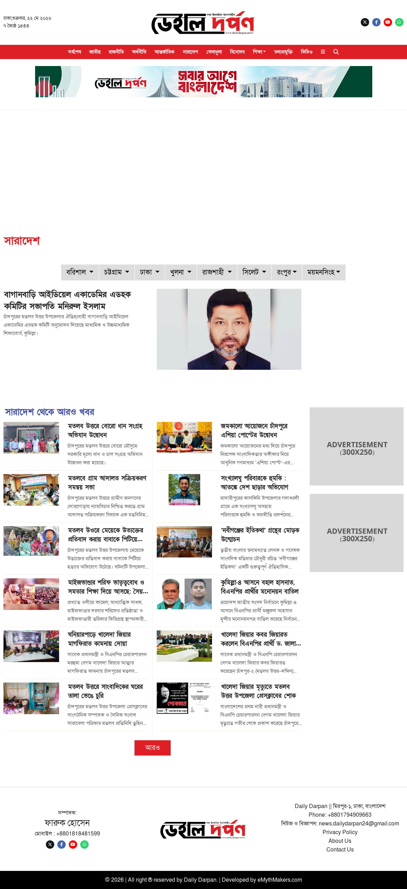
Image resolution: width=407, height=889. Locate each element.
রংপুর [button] (284, 272)
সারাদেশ (190, 52)
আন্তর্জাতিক (164, 52)
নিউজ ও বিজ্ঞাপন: (300, 823)
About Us (339, 841)
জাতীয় (94, 52)
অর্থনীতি (139, 52)
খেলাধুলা (214, 52)
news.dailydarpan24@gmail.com (359, 823)
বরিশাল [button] (77, 272)
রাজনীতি (116, 52)
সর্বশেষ (74, 52)
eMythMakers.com (280, 880)
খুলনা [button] (178, 272)
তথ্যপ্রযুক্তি (283, 52)
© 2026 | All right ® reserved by (144, 880)
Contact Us (340, 850)
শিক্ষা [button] (257, 52)
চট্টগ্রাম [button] (113, 272)
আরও (152, 747)
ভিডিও (306, 52)
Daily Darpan (200, 880)
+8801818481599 (78, 834)
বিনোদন (237, 52)
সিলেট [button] (251, 272)
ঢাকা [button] (147, 272)
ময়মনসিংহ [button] (321, 272)
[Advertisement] (203, 162)
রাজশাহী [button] (214, 272)
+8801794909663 (350, 815)
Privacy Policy (340, 832)
